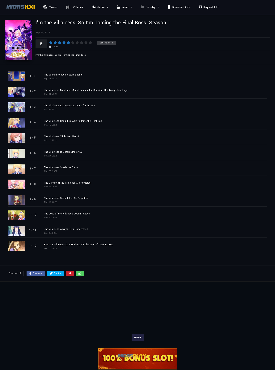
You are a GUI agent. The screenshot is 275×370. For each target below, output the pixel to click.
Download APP (178, 7)
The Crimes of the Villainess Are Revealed (67, 183)
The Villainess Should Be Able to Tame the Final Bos (73, 121)
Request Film (208, 7)
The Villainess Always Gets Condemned (66, 229)
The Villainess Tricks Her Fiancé (61, 136)
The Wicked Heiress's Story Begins (63, 74)
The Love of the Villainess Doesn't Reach (67, 213)
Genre (98, 7)
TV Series (74, 7)
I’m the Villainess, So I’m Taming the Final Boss (61, 55)
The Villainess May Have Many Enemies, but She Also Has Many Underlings (86, 90)
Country (147, 7)
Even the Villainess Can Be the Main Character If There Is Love (78, 244)
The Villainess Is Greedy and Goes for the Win (69, 105)
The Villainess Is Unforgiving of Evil (63, 152)
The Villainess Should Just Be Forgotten (66, 198)
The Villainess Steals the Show (61, 167)
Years (122, 7)
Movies (49, 7)
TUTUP (138, 337)
